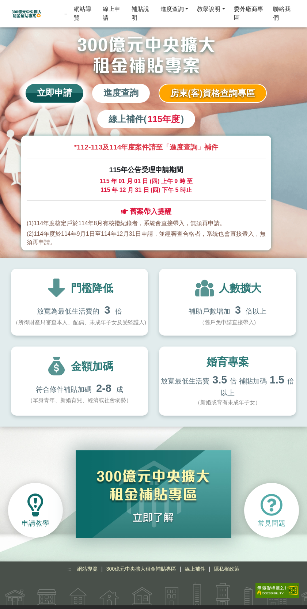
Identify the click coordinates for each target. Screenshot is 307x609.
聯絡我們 (282, 13)
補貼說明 (140, 13)
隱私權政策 (226, 559)
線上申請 (111, 13)
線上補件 (195, 559)
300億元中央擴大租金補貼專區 (141, 559)
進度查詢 (172, 9)
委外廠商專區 (248, 13)
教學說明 (208, 9)
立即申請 (54, 93)
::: (65, 14)
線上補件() (146, 119)
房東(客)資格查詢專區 (212, 93)
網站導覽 (82, 13)
